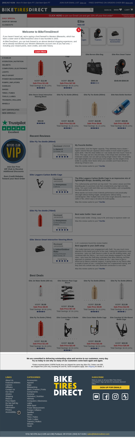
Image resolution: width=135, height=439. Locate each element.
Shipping (91, 367)
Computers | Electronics (37, 401)
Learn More (40, 51)
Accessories (32, 380)
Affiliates (9, 387)
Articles (9, 394)
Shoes (29, 415)
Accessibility (13, 412)
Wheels (30, 424)
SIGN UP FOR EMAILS (110, 387)
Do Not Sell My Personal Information (12, 405)
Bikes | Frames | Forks (36, 389)
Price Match (10, 401)
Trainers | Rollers (34, 421)
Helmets (30, 399)
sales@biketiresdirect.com (98, 434)
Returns (9, 399)
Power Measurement (35, 408)
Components (32, 392)
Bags (29, 385)
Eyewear (30, 394)
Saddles (30, 412)
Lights (29, 403)
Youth (29, 426)
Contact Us (10, 389)
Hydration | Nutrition (35, 396)
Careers (9, 385)
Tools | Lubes (32, 419)
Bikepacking (32, 387)
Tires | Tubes (32, 417)
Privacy (9, 410)
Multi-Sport (31, 405)
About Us (9, 380)
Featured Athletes (13, 383)
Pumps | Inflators (34, 410)
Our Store (10, 392)
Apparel (30, 383)
